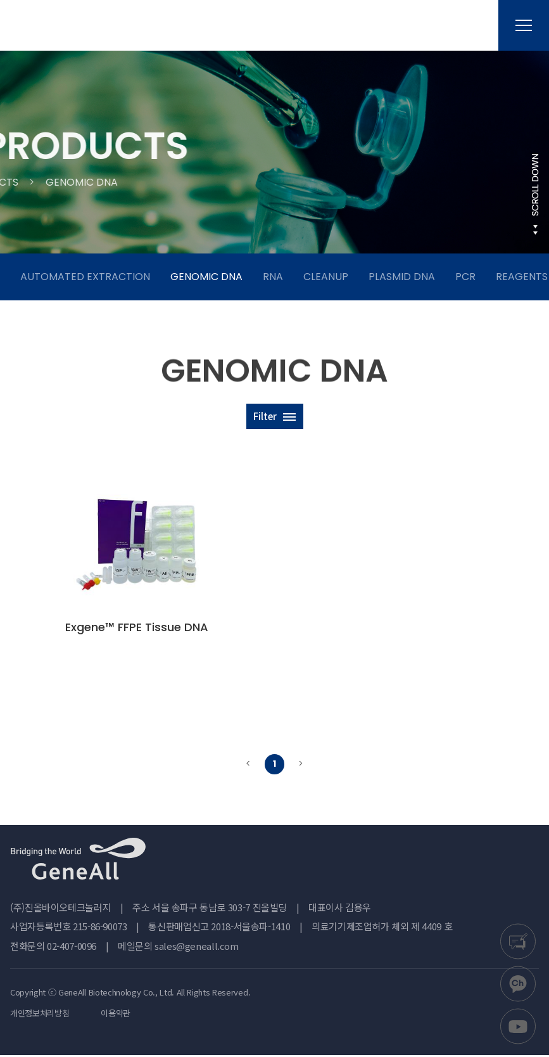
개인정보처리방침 (39, 1015)
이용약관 (115, 1015)
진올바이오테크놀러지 (76, 25)
